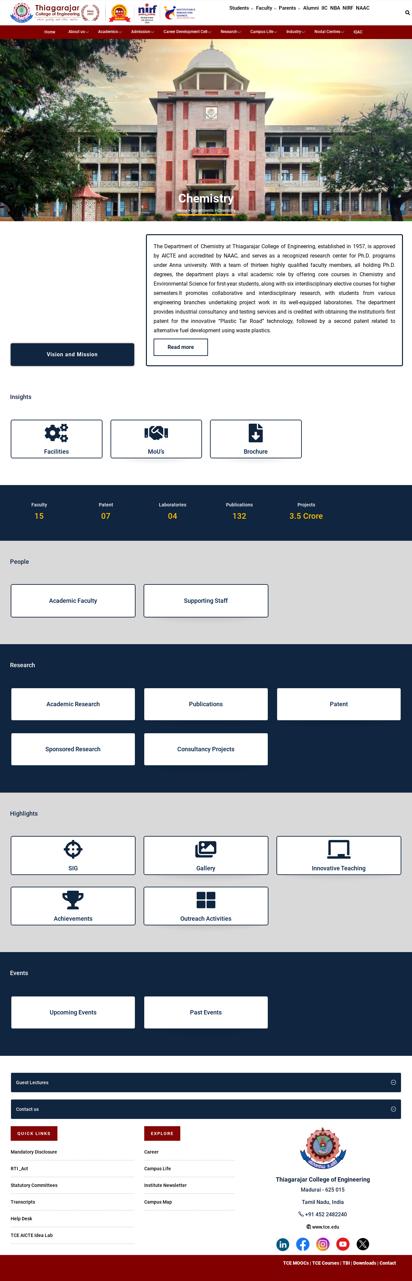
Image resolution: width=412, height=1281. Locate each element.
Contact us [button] (27, 1109)
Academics (108, 31)
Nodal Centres (327, 31)
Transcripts (23, 1202)
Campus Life (261, 31)
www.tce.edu (322, 1227)
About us (76, 31)
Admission (140, 31)
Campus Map (158, 1202)
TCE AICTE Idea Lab (32, 1235)
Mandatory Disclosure (34, 1152)
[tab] (206, 1082)
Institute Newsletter (165, 1185)
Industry (293, 31)
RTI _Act (19, 1168)
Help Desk (21, 1218)
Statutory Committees (34, 1185)
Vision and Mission (72, 354)
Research (229, 31)
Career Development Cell (185, 31)
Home (49, 32)
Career (151, 1152)
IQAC (358, 32)
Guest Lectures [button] (32, 1082)
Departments (202, 210)
